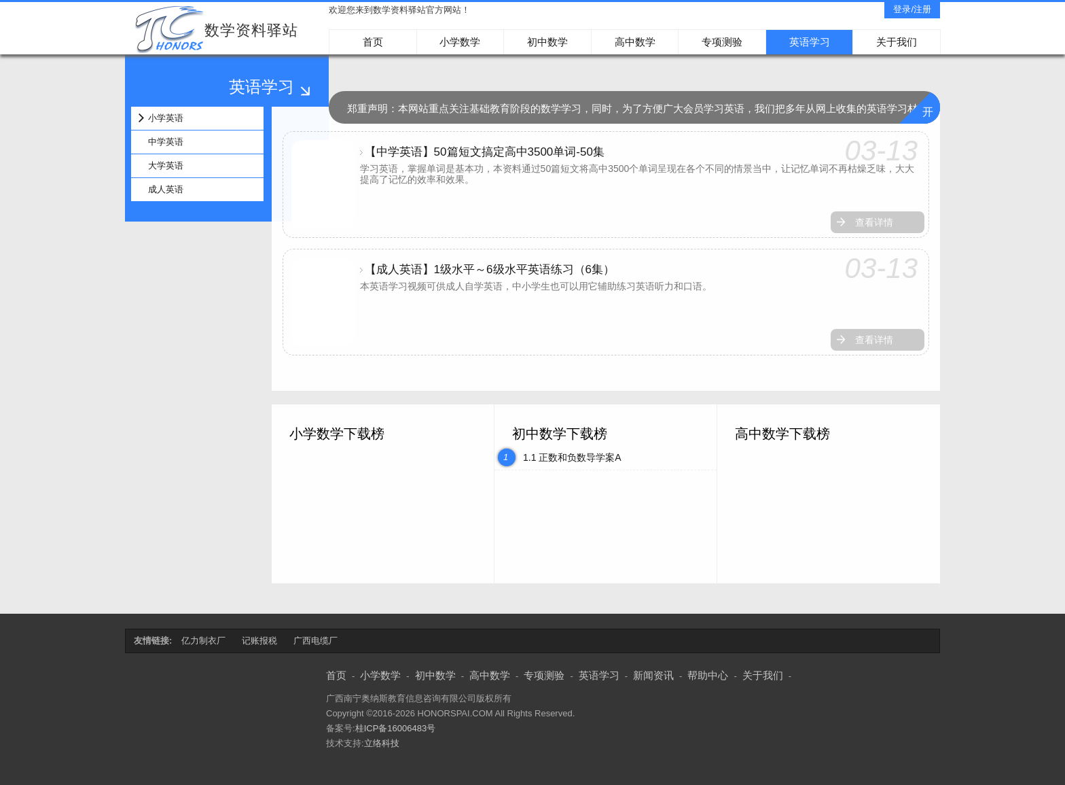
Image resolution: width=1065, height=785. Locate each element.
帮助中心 (707, 675)
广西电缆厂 (315, 640)
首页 (373, 42)
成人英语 (165, 189)
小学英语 (165, 118)
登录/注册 (912, 9)
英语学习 (809, 42)
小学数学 (459, 42)
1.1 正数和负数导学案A (572, 457)
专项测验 (722, 42)
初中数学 (547, 42)
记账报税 (259, 640)
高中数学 (635, 42)
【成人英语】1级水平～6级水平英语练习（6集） (490, 269)
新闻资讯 (653, 675)
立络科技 (381, 743)
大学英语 (165, 165)
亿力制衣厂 (203, 640)
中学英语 (165, 142)
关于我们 (896, 42)
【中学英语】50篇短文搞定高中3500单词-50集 (484, 151)
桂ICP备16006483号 (395, 728)
